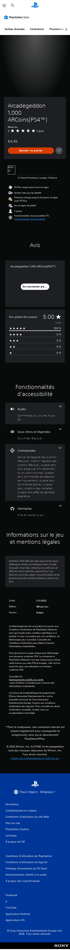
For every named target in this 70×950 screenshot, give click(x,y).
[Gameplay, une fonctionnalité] (35, 511)
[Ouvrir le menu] (4, 5)
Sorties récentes (15, 29)
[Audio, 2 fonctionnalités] (35, 413)
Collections (37, 29)
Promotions (56, 29)
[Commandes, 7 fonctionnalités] (35, 472)
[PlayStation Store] (17, 17)
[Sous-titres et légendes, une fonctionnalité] (35, 434)
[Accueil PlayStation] (35, 5)
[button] (29, 219)
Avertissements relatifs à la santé (26, 679)
